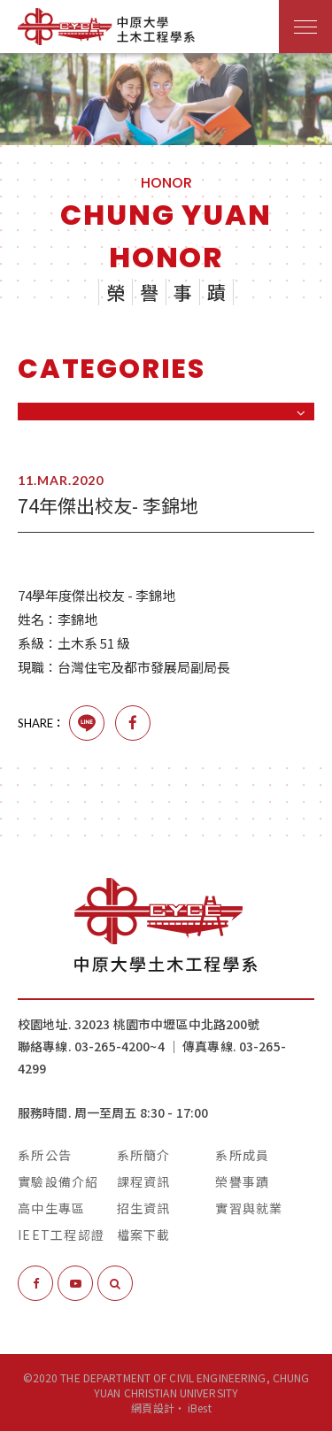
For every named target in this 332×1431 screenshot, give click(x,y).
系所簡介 (144, 1155)
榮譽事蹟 (242, 1181)
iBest (200, 1407)
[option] (166, 99)
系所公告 (45, 1155)
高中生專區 (51, 1208)
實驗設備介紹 (58, 1181)
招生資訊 (144, 1208)
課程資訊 (144, 1181)
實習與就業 (248, 1208)
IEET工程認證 (61, 1234)
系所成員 (242, 1155)
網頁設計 (152, 1407)
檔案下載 (144, 1234)
